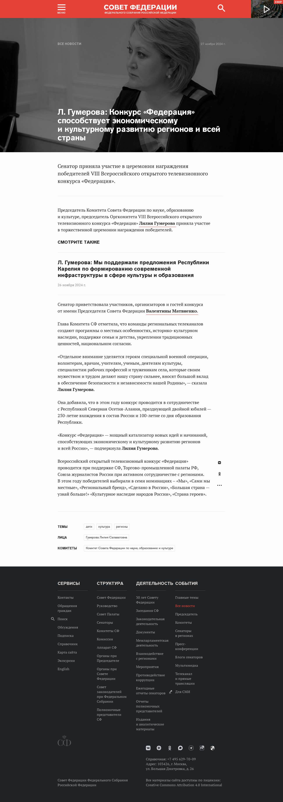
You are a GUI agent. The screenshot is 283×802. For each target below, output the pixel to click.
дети (89, 527)
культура (104, 527)
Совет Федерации (111, 597)
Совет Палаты (108, 614)
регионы (122, 527)
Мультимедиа (186, 665)
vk (148, 748)
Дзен (159, 748)
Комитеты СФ (108, 631)
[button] (61, 9)
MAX (180, 748)
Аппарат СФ (107, 647)
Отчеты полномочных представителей (149, 706)
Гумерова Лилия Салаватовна (106, 537)
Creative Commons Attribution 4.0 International (184, 785)
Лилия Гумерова (157, 223)
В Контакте (219, 462)
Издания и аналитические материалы (150, 724)
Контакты (66, 597)
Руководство (107, 606)
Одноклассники (219, 474)
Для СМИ (182, 691)
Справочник (68, 644)
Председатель (186, 614)
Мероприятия (147, 666)
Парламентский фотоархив (212, 748)
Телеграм (191, 748)
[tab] (219, 476)
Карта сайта (67, 652)
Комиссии (105, 639)
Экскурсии (66, 660)
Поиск (63, 619)
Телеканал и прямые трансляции (185, 679)
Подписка (66, 635)
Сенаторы (105, 622)
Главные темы (186, 597)
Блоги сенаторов (189, 657)
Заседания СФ (147, 610)
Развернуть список (219, 485)
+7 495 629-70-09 (181, 759)
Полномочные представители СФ (109, 714)
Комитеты (183, 622)
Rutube (202, 748)
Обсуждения (68, 627)
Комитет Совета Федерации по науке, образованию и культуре (129, 548)
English (63, 669)
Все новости (69, 44)
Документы (145, 632)
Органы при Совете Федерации (107, 674)
